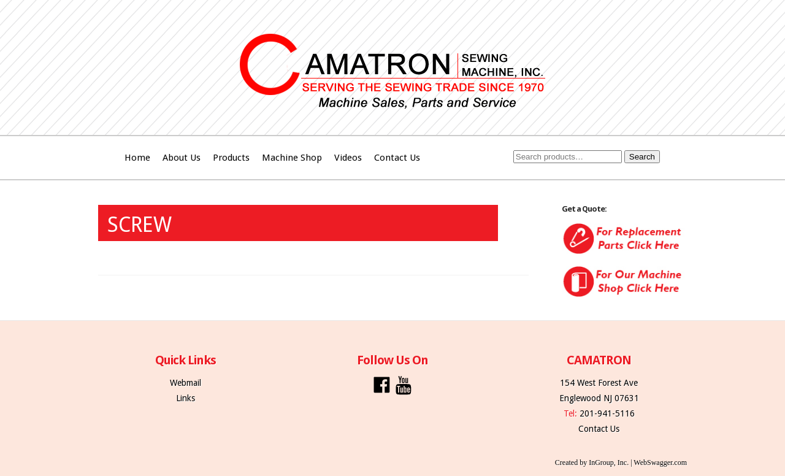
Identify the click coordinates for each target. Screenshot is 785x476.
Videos (348, 157)
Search (642, 156)
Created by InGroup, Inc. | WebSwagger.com (621, 462)
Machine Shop (292, 157)
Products (231, 157)
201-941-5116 (607, 413)
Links (185, 398)
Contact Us (397, 157)
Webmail (185, 383)
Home (137, 157)
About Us (182, 157)
